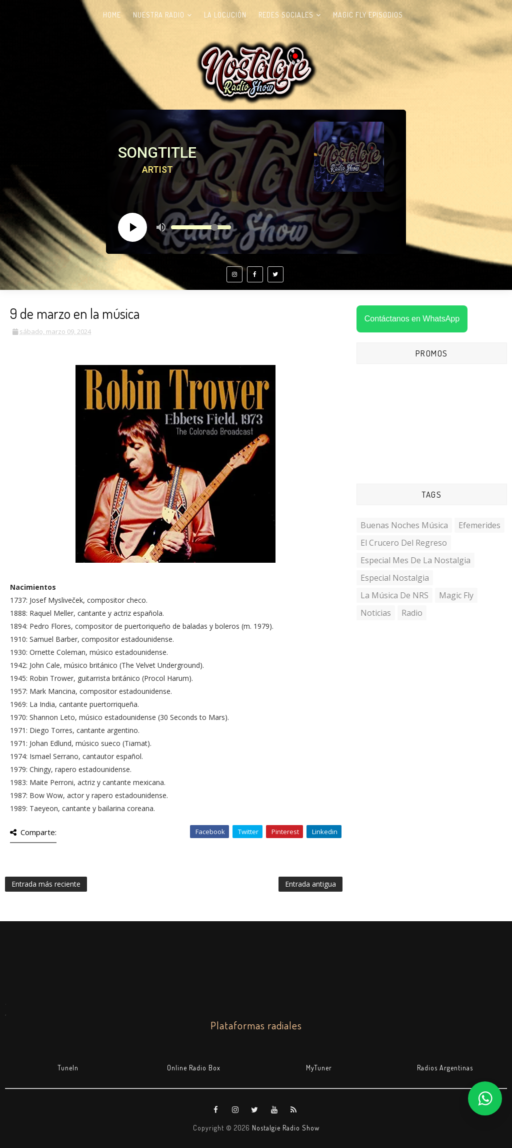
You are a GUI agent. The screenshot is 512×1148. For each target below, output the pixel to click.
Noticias (375, 612)
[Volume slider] (201, 227)
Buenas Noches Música (404, 525)
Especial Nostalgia (394, 577)
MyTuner (319, 1067)
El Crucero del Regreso (403, 542)
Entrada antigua (310, 884)
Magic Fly (456, 595)
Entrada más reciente (46, 884)
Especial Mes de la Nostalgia (415, 560)
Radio (412, 612)
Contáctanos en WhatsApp (412, 318)
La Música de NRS (394, 595)
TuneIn (68, 1067)
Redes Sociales (286, 15)
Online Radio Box (193, 1067)
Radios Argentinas (445, 1067)
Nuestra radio (158, 15)
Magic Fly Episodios (368, 15)
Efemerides (479, 525)
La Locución (225, 15)
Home (112, 15)
